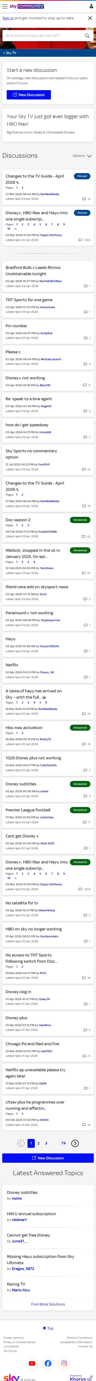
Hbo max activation (24, 727)
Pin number (16, 325)
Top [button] (50, 1328)
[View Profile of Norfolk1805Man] (51, 281)
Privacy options (13, 1337)
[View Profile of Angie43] (46, 406)
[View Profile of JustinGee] (47, 817)
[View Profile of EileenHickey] (47, 910)
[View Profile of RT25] (43, 973)
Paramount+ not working (29, 612)
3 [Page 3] (46, 1143)
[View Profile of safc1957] (46, 1051)
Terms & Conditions (79, 1337)
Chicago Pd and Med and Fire (32, 1043)
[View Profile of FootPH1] (44, 464)
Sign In (90, 7)
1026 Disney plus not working (33, 757)
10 (8, 228)
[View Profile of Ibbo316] (45, 385)
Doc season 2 (18, 519)
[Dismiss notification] (90, 18)
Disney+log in (18, 991)
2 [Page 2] (39, 1143)
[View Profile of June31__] (20, 1241)
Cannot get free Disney (28, 1235)
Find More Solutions (48, 1304)
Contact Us (85, 1346)
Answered (80, 520)
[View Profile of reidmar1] (19, 1219)
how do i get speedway (27, 424)
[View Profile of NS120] (44, 1120)
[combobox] (43, 35)
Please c (13, 351)
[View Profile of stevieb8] (45, 432)
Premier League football (28, 810)
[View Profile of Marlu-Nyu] (21, 1290)
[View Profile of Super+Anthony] (51, 235)
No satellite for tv (22, 903)
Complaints (11, 1346)
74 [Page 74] (63, 1143)
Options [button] (79, 156)
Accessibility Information (76, 1342)
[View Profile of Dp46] (43, 1083)
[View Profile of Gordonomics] (49, 936)
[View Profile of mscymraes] (47, 307)
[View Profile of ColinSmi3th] (48, 765)
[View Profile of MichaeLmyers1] (51, 359)
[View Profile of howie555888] (48, 531)
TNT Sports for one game (29, 299)
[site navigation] (5, 6)
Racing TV (16, 1284)
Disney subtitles (21, 784)
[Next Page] (75, 1143)
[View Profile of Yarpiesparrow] (50, 620)
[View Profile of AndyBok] (46, 333)
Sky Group (10, 1351)
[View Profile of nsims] (44, 791)
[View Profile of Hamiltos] (45, 1025)
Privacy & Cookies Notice (19, 1342)
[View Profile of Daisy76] (44, 999)
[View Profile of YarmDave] (46, 568)
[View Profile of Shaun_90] (47, 672)
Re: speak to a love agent (29, 398)
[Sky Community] (27, 6)
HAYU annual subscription (31, 1213)
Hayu (10, 638)
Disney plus (16, 1017)
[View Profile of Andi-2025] (47, 843)
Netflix (12, 664)
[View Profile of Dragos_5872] (23, 1268)
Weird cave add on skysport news (37, 586)
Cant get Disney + (22, 836)
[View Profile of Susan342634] (49, 646)
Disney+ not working (25, 377)
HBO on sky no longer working (34, 929)
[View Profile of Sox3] (43, 594)
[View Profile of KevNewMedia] (49, 194)
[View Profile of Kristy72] (45, 739)
